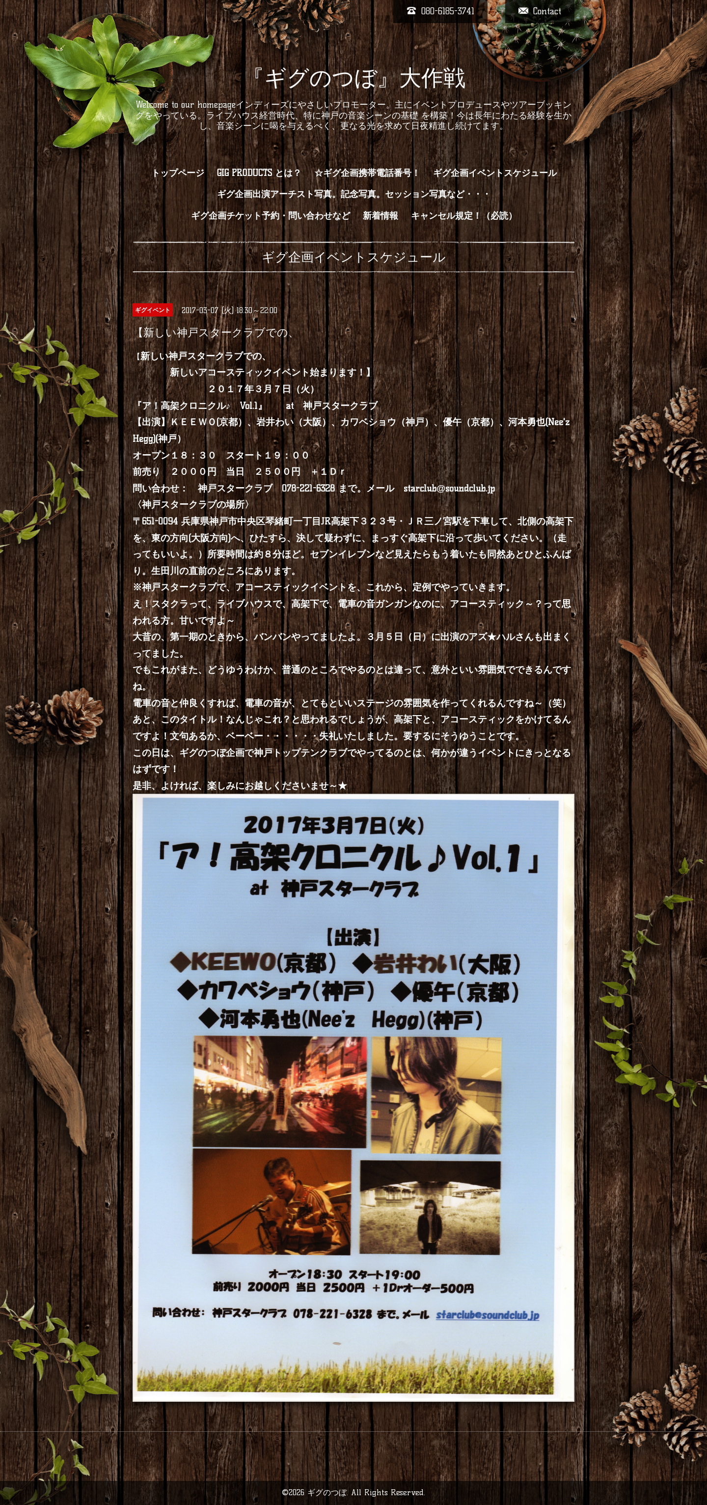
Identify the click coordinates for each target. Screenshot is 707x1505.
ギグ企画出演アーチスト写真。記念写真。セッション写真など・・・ (354, 194)
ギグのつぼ (327, 1492)
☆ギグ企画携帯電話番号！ (367, 173)
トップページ (177, 173)
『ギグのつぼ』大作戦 (353, 77)
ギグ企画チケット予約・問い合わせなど (270, 215)
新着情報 (380, 215)
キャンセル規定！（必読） (464, 215)
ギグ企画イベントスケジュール (495, 173)
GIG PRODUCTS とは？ (259, 173)
